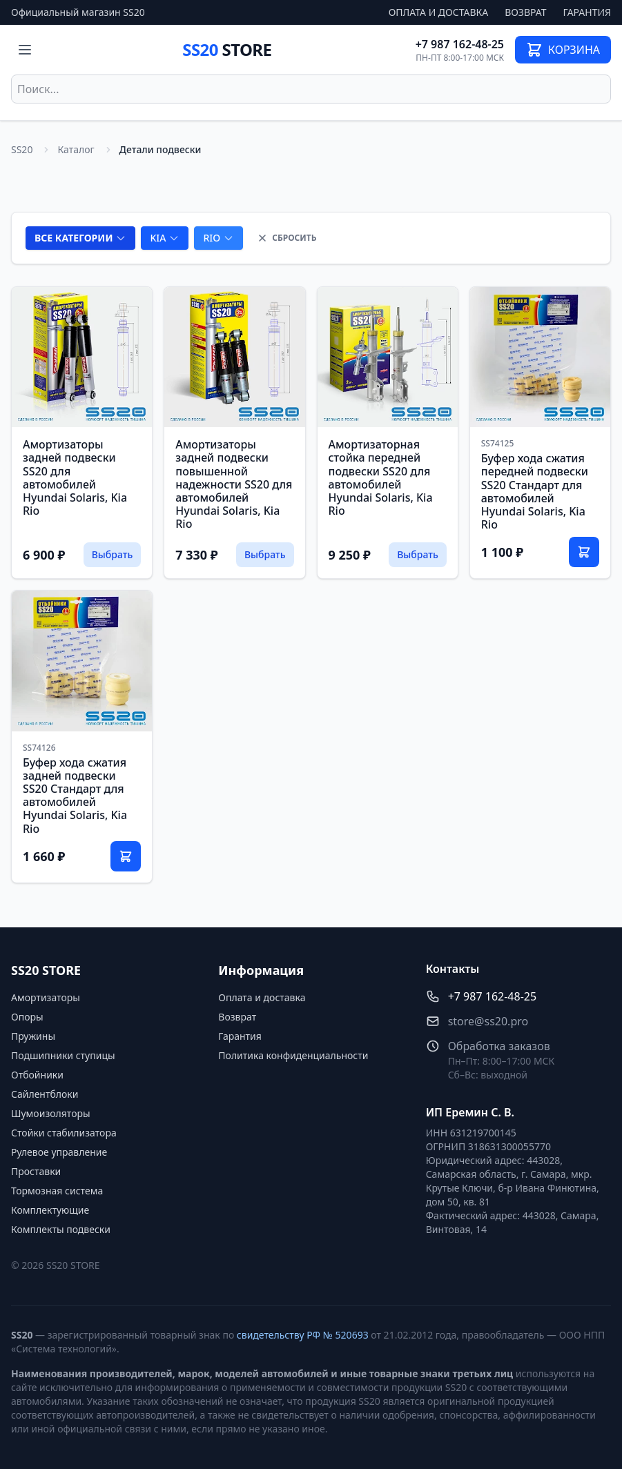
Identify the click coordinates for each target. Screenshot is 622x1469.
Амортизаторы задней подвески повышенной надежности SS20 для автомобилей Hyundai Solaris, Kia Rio (233, 484)
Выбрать (112, 554)
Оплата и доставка (439, 12)
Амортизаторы (45, 997)
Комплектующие (50, 1209)
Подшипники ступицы (63, 1055)
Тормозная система (57, 1190)
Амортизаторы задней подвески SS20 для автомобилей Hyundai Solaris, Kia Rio (75, 477)
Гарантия (587, 12)
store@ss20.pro (488, 1021)
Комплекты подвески (60, 1229)
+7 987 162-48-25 (460, 44)
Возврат (525, 12)
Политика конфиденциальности (293, 1055)
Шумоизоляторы (50, 1113)
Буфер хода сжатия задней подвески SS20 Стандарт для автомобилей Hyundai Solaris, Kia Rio (75, 795)
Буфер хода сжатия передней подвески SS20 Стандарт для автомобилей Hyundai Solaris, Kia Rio (534, 491)
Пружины (33, 1036)
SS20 (226, 49)
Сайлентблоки (45, 1094)
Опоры (27, 1016)
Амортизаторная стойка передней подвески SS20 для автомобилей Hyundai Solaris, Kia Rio (381, 477)
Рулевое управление (59, 1152)
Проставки (36, 1171)
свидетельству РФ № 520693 (303, 1334)
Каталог (75, 149)
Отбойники (37, 1074)
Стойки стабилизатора (64, 1132)
